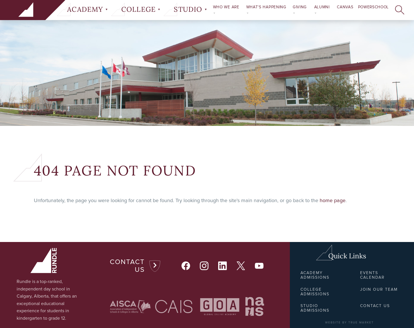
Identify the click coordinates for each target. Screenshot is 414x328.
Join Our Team (379, 290)
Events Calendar (372, 275)
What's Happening (266, 9)
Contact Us (127, 266)
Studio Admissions (314, 308)
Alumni (322, 9)
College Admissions (314, 292)
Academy (87, 9)
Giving (300, 9)
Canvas (345, 7)
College (140, 9)
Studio (190, 9)
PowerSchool (373, 7)
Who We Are (226, 9)
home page (332, 200)
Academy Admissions (314, 275)
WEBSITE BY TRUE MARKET (349, 322)
